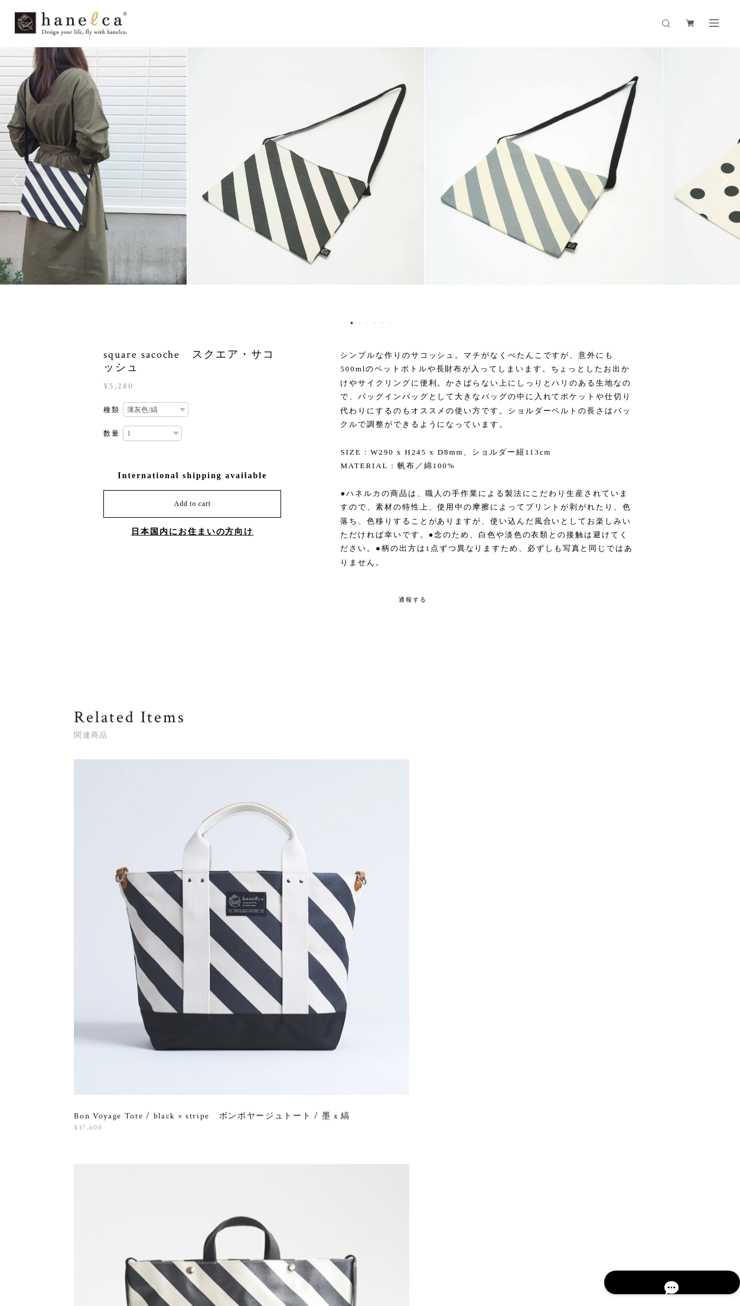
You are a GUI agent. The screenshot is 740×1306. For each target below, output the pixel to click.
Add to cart (192, 503)
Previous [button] (18, 181)
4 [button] (375, 323)
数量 (111, 434)
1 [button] (352, 323)
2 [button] (359, 323)
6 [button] (390, 323)
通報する (413, 599)
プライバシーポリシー (208, 1241)
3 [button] (367, 323)
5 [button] (383, 323)
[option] (370, 181)
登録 (580, 1097)
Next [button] (722, 181)
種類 (111, 410)
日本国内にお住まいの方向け (192, 531)
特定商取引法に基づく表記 (298, 1241)
